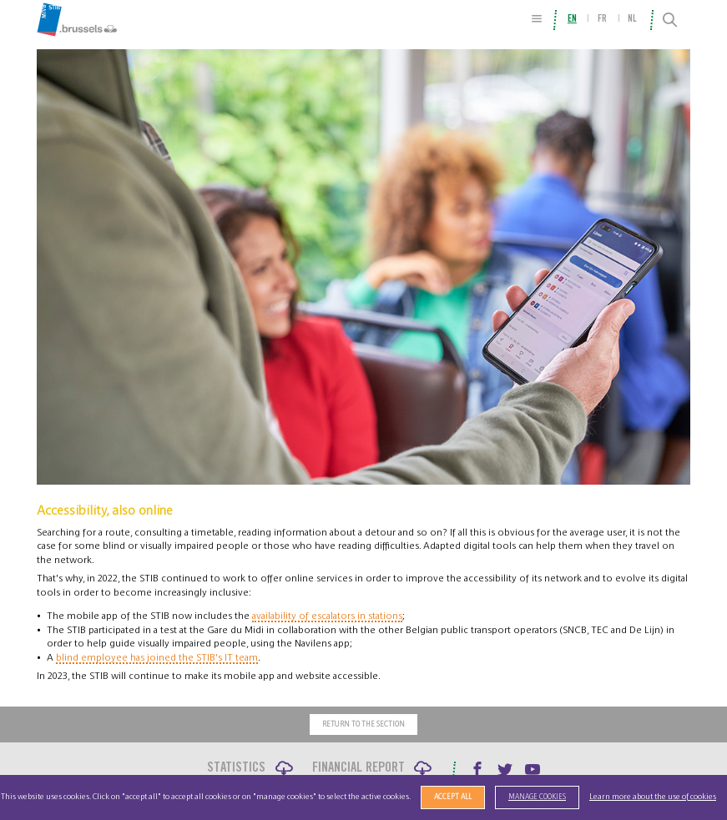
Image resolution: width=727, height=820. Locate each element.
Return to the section (363, 724)
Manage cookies (537, 797)
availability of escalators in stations (327, 616)
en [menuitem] (572, 19)
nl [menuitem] (632, 19)
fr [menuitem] (602, 19)
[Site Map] (536, 19)
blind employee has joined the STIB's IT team (157, 657)
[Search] (669, 20)
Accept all (453, 797)
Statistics (236, 769)
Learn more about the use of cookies (652, 796)
